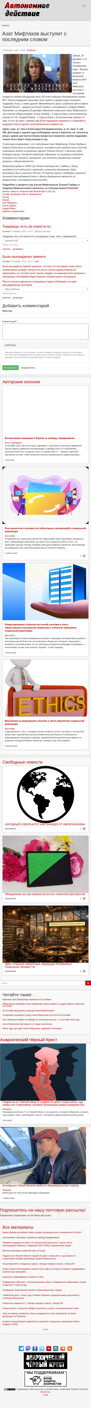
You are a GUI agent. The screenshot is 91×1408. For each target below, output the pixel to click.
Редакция (31, 50)
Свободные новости (22, 762)
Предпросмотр (28, 368)
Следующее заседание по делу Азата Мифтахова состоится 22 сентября (36, 1015)
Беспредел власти (19, 194)
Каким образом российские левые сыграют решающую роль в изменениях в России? (42, 1232)
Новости (14, 191)
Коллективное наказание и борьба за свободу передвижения (40, 438)
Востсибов (10, 536)
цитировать (17, 249)
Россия (5, 197)
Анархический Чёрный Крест (32, 191)
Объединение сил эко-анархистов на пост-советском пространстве (45, 894)
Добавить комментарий (13, 211)
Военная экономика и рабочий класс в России (23, 1250)
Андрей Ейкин (8, 208)
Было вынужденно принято (24, 256)
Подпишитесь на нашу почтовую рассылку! (43, 1210)
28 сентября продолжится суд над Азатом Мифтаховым (28, 1010)
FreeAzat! (73, 188)
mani (37, 261)
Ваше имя (7, 311)
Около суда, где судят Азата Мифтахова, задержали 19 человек (32, 1028)
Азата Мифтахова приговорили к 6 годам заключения (27, 1024)
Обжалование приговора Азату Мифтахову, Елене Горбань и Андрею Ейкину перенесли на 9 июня (43, 1005)
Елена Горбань (9, 205)
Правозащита (35, 194)
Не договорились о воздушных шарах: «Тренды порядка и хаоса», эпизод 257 (38, 1264)
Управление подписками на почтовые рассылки (25, 1215)
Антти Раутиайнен (13, 443)
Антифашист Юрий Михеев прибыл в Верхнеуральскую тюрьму (40, 1185)
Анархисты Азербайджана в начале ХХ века (22, 1277)
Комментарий (9, 321)
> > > (45, 1329)
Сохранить (10, 368)
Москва (5, 200)
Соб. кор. (51, 191)
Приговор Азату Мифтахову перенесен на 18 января (26, 999)
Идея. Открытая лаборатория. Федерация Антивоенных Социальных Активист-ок (38, 965)
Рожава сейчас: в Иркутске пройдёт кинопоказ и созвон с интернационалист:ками (40, 1308)
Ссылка (6, 231)
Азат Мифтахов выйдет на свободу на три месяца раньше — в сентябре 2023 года (40, 1019)
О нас (45, 1395)
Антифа (6, 194)
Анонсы (5, 25)
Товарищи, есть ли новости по (26, 226)
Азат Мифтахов (9, 203)
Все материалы (17, 1227)
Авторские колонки (21, 381)
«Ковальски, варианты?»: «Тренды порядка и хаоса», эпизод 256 (32, 1303)
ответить (6, 249)
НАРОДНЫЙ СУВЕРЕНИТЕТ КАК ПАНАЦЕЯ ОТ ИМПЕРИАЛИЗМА (45, 824)
